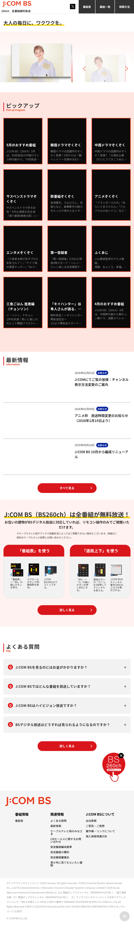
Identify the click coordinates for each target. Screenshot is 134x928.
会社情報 (91, 820)
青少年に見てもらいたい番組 (66, 863)
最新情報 (55, 825)
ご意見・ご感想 (95, 825)
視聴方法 (124, 7)
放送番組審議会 (59, 857)
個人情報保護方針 (96, 836)
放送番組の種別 (59, 852)
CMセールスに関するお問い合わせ (65, 840)
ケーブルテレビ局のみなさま (66, 832)
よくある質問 (58, 820)
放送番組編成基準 (61, 846)
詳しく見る (67, 610)
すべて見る (67, 488)
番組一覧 (105, 7)
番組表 (87, 7)
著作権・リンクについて (100, 831)
